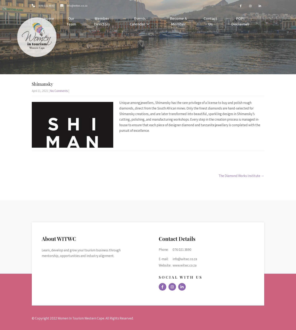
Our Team (71, 21)
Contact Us (210, 21)
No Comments (59, 91)
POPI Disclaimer (240, 21)
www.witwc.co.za (184, 265)
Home (49, 18)
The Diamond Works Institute (241, 176)
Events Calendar (138, 21)
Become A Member (178, 21)
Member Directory (102, 21)
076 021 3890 (47, 5)
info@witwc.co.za (77, 5)
